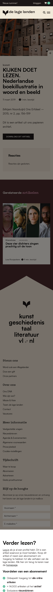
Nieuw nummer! (10, 3)
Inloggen (37, 3)
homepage (11, 565)
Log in (6, 549)
